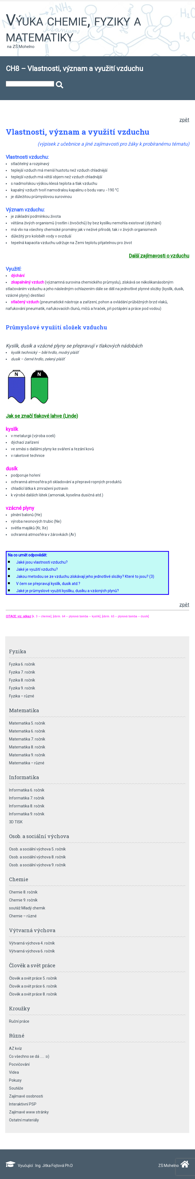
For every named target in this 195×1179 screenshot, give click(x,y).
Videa (14, 1072)
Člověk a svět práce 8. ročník (33, 994)
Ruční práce (19, 1021)
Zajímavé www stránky (29, 1112)
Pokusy (15, 1080)
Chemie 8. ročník (23, 892)
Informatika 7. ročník (26, 798)
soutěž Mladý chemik (27, 908)
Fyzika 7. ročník (22, 672)
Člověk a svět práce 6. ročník (33, 986)
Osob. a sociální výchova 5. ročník (37, 849)
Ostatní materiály (24, 1120)
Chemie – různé (23, 916)
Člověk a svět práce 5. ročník (33, 978)
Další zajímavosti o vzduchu (159, 256)
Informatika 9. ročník (26, 814)
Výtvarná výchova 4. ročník (32, 943)
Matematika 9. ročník (27, 755)
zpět (184, 120)
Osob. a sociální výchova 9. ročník (37, 865)
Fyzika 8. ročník (22, 680)
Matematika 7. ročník (27, 739)
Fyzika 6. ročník (22, 664)
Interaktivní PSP (22, 1104)
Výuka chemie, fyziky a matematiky (73, 28)
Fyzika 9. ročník (22, 688)
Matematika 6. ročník (27, 731)
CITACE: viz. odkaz (18, 616)
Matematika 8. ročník (27, 747)
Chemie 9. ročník (23, 900)
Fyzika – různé (21, 696)
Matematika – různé (26, 763)
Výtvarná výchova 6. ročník (32, 951)
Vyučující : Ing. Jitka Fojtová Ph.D (39, 1165)
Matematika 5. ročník (27, 723)
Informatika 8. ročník (26, 806)
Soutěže (16, 1088)
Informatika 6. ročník (26, 790)
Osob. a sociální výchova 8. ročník (37, 857)
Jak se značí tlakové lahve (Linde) (42, 416)
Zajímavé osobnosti (26, 1096)
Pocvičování (19, 1064)
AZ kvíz (15, 1048)
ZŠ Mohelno (172, 1165)
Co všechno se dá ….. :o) (29, 1056)
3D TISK (15, 822)
